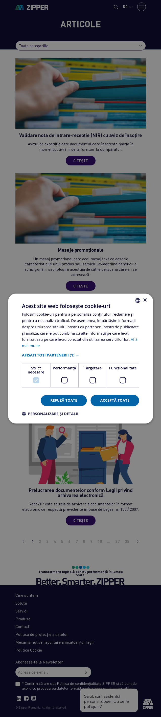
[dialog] (80, 358)
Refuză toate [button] (63, 400)
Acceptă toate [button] (115, 400)
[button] (80, 355)
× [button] (145, 300)
